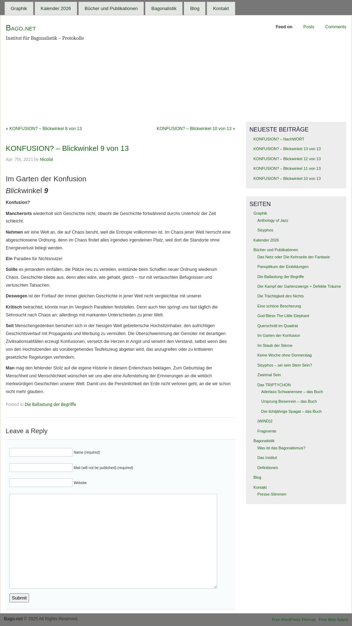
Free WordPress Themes (293, 619)
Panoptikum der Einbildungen (283, 266)
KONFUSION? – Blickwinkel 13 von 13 (287, 149)
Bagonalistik (163, 8)
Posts (308, 26)
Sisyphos (265, 230)
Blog (194, 8)
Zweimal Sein (269, 375)
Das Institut (267, 457)
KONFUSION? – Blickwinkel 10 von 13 (194, 128)
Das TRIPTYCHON (274, 385)
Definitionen (267, 467)
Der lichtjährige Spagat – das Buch (291, 411)
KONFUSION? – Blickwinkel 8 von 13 (45, 128)
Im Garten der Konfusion (278, 335)
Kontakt (221, 8)
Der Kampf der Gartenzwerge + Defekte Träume (299, 286)
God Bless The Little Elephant (283, 316)
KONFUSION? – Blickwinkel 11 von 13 (287, 168)
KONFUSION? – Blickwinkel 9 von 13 (67, 148)
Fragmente (266, 431)
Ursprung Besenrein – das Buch (289, 401)
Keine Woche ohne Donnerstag (284, 355)
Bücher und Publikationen (111, 8)
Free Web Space (333, 619)
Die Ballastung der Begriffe (50, 404)
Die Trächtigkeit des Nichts (280, 296)
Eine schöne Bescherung (279, 306)
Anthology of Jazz (272, 220)
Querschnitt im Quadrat (277, 326)
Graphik (19, 8)
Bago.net (21, 27)
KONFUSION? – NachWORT (278, 139)
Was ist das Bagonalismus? (281, 448)
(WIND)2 (265, 421)
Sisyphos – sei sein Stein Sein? (284, 365)
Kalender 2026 (56, 8)
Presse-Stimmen (271, 494)
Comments (335, 26)
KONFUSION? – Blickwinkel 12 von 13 (287, 159)
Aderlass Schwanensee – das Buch (292, 392)
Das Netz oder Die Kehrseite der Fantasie (293, 257)
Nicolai (46, 159)
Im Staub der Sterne (274, 345)
